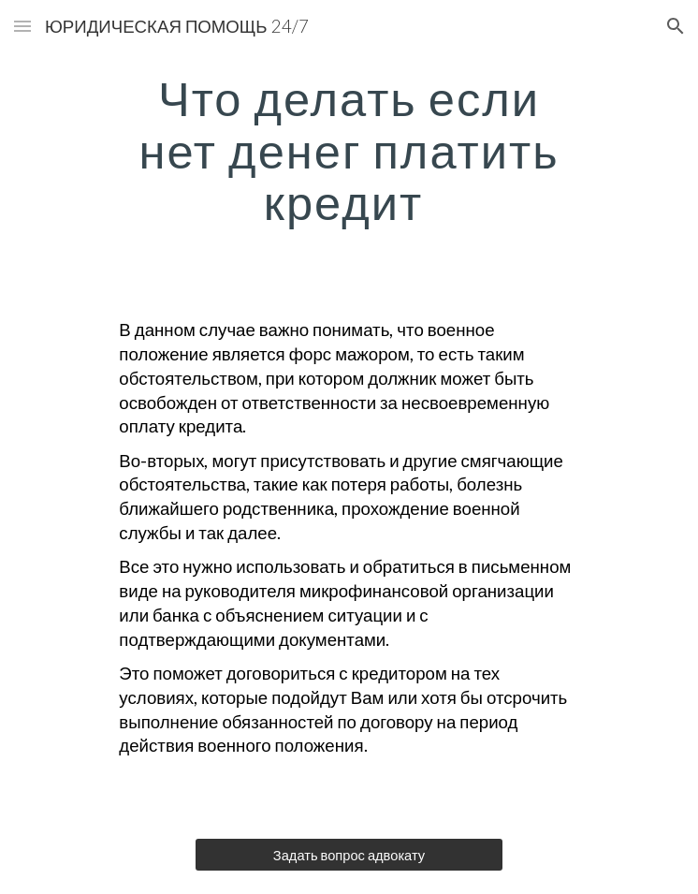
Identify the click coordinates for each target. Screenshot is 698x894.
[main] (348, 150)
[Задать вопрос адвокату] (349, 854)
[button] (22, 25)
